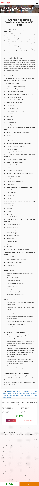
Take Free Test (28, 420)
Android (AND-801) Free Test (13, 396)
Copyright (13, 434)
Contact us (19, 436)
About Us (7, 434)
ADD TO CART (11, 420)
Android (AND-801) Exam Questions (25, 394)
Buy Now (29, 484)
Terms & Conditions (29, 434)
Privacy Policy (20, 434)
